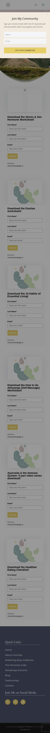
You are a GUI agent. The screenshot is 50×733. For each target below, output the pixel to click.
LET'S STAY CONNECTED (25, 50)
